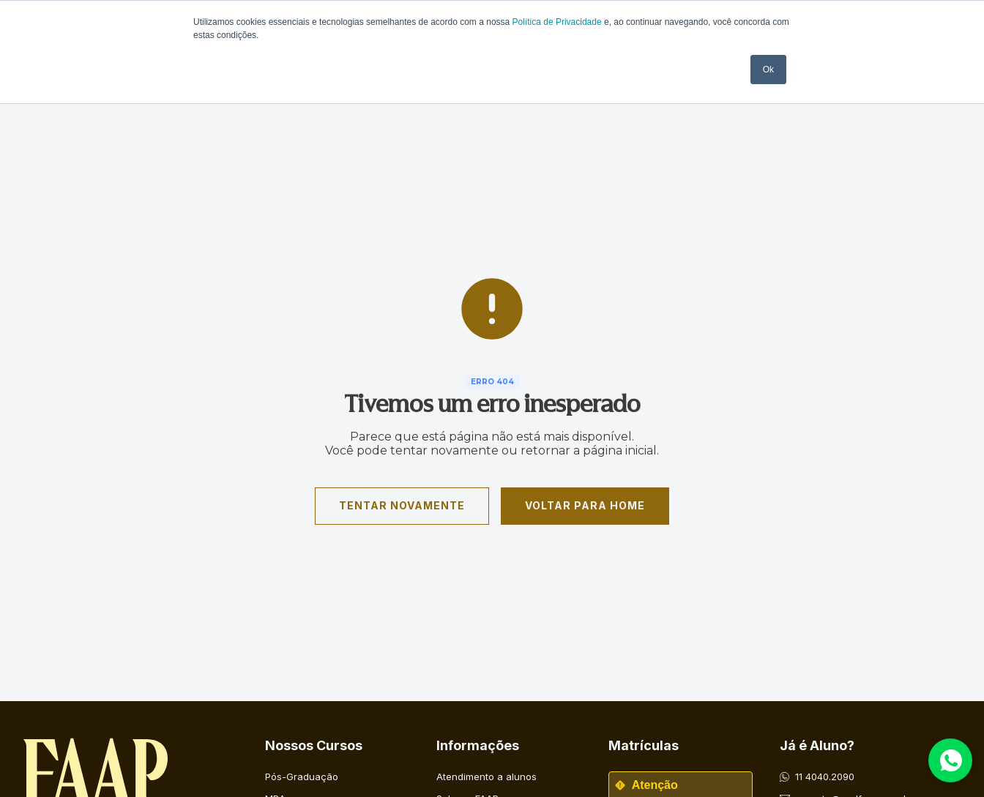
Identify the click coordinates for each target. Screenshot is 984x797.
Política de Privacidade (557, 22)
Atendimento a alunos (486, 776)
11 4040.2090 (824, 776)
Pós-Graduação (301, 776)
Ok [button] (768, 69)
